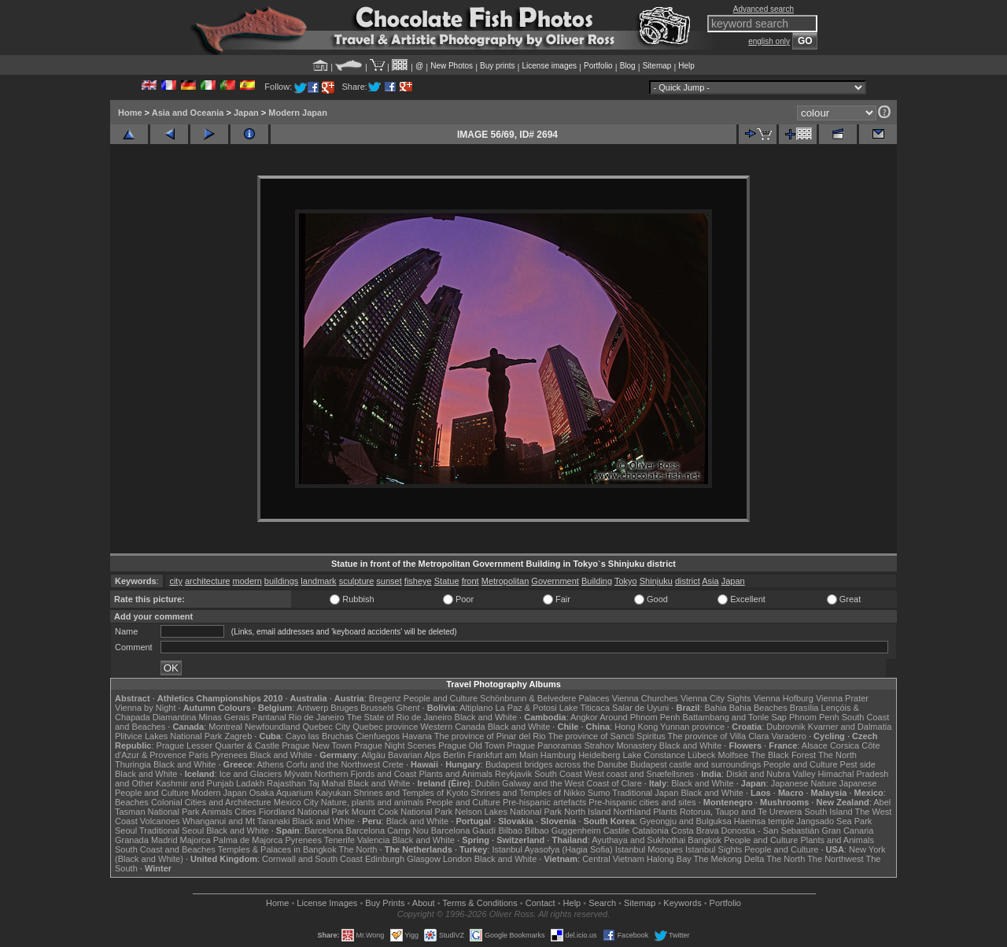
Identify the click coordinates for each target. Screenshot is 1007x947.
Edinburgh (384, 859)
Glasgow (424, 859)
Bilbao (510, 830)
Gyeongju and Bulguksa (686, 821)
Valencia (373, 840)
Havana (417, 736)
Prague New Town (317, 745)
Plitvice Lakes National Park (168, 736)
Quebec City (327, 726)
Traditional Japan (645, 792)
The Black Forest (783, 755)
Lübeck (701, 755)
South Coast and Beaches (165, 849)
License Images (327, 903)
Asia (710, 581)
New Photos (451, 65)
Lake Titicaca (584, 707)
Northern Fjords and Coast (366, 774)
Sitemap (657, 65)
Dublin (487, 783)
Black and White (486, 717)
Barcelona (324, 830)
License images (549, 65)
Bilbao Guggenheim (563, 830)
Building (596, 581)
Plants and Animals (455, 774)
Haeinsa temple (764, 821)
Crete (393, 764)
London (457, 859)
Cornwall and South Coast (312, 859)
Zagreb (238, 736)
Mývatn (298, 774)
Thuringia (133, 764)
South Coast (558, 774)
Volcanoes (160, 821)
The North (837, 755)
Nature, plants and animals (372, 802)
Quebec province (385, 726)
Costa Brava (695, 830)
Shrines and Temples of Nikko (527, 792)
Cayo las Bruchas (319, 736)
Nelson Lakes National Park (508, 811)
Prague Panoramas (544, 745)
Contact (540, 903)
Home (130, 112)
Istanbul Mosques (649, 849)
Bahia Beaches (758, 707)
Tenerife (339, 840)
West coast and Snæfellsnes (639, 774)
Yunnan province (692, 726)
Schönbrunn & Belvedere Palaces (545, 698)
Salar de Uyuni (640, 707)
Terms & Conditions (479, 903)
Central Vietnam (613, 859)
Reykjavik (513, 774)
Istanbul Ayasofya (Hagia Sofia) (552, 849)
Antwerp (312, 707)
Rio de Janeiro (317, 717)
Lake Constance (653, 755)
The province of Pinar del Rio (490, 736)
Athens (269, 764)
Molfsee (733, 755)
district (687, 581)
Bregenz (385, 698)
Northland (632, 811)
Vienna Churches (645, 698)
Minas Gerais (223, 717)
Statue (446, 581)
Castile (616, 830)
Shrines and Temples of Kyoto (410, 792)
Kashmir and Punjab (195, 783)
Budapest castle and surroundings (695, 764)
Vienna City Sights (716, 698)
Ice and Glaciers (250, 774)
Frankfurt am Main (503, 755)
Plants (665, 811)
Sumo (599, 792)
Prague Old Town (471, 745)
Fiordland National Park (304, 811)
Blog (628, 65)
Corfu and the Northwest (333, 764)
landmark (318, 581)
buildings (281, 581)
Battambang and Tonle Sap (734, 717)
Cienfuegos (378, 736)
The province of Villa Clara (718, 736)
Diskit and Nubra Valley (771, 774)
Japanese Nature (804, 783)
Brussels (376, 707)
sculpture (356, 581)
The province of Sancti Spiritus (607, 736)
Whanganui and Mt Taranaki (236, 821)
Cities (245, 811)
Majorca (195, 840)
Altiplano (475, 707)
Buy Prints (384, 903)
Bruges (344, 707)
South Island (829, 811)
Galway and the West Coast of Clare (572, 783)
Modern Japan (297, 112)
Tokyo (625, 581)
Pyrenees (229, 755)
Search (602, 903)
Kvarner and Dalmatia (849, 726)
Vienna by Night (145, 707)
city (176, 581)
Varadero (788, 736)
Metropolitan (505, 581)
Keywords (682, 903)
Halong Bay (669, 859)
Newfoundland (272, 726)
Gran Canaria (847, 830)
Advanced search (763, 9)
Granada (132, 840)
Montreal (225, 726)
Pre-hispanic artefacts (544, 802)
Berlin (454, 755)
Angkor (584, 717)
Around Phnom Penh (639, 717)
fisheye (418, 581)
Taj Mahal (326, 783)
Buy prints (497, 65)
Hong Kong (636, 726)
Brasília (804, 707)
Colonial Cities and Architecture (211, 802)
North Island (587, 811)
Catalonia (650, 830)
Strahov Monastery (620, 745)
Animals (216, 811)
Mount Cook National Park (402, 811)
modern (247, 581)
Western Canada (452, 726)
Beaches (132, 802)
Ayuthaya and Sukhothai (638, 840)
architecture (207, 581)
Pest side (858, 764)
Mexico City (296, 802)
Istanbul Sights (713, 849)
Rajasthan (286, 783)
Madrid (164, 840)
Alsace (815, 745)
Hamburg (558, 755)
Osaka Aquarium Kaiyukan (300, 792)
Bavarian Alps (414, 755)
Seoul (126, 830)
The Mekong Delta (729, 859)
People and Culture (441, 698)
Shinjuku (656, 581)
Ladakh (250, 783)
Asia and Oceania (188, 112)
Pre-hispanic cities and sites (641, 802)
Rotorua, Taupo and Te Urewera (741, 811)
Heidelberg (599, 755)
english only (769, 41)
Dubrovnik (786, 726)
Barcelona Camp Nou (387, 830)
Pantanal (269, 717)
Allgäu (373, 755)
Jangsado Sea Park (834, 821)
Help (686, 65)
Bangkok (704, 840)
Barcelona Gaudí (463, 830)
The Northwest (835, 859)
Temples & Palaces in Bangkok (277, 849)
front (470, 581)
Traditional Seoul (171, 830)
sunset (388, 581)
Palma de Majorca (248, 840)
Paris (198, 755)
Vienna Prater (842, 698)
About (423, 903)
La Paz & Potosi (526, 707)
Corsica (844, 745)
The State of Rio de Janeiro (399, 717)
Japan (246, 112)
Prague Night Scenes (395, 745)
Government (555, 581)
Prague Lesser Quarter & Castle (218, 745)
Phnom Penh (814, 717)
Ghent (408, 707)
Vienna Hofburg (783, 698)
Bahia (716, 707)
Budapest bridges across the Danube (556, 764)
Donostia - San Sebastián (770, 830)
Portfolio (598, 65)
